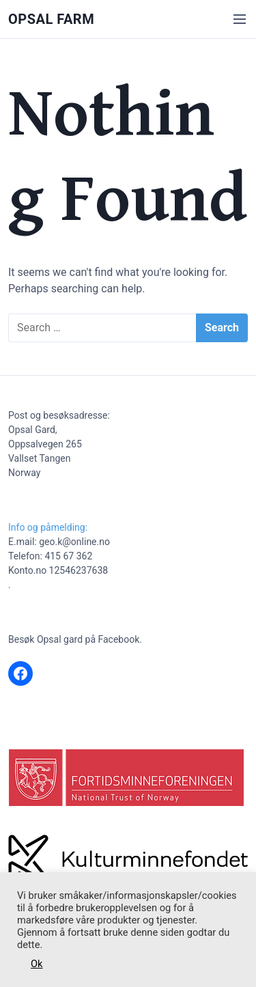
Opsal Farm (51, 19)
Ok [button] (37, 964)
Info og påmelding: (47, 527)
